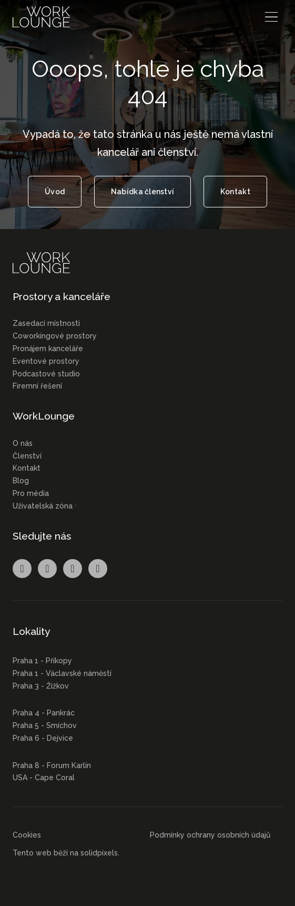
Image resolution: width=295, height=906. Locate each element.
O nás (23, 443)
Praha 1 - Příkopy (42, 660)
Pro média (31, 493)
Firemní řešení (37, 386)
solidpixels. (99, 853)
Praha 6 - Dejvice (43, 738)
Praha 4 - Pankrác (44, 713)
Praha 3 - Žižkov (41, 686)
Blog (21, 480)
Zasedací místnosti (46, 323)
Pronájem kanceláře (48, 348)
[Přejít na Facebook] (22, 568)
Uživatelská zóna (43, 506)
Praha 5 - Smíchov (45, 725)
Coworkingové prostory (55, 336)
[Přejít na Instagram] (47, 568)
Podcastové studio (46, 374)
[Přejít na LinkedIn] (72, 568)
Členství (27, 456)
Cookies (27, 835)
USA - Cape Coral (44, 777)
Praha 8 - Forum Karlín (52, 765)
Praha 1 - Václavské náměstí (62, 673)
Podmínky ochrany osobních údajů (210, 835)
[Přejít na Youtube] (97, 568)
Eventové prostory (46, 361)
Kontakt (26, 468)
